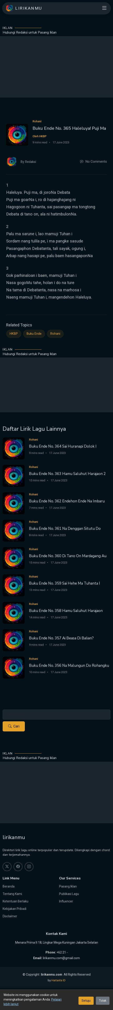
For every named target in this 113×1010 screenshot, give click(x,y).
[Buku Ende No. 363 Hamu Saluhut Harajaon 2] (14, 476)
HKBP (14, 334)
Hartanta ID (58, 980)
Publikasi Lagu (69, 893)
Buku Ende (34, 334)
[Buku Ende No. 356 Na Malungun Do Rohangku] (14, 667)
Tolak (102, 1000)
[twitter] (7, 866)
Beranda (9, 886)
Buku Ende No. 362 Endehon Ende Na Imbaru (67, 501)
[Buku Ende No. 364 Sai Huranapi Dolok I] (14, 448)
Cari (13, 726)
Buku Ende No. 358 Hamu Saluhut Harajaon (66, 610)
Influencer (66, 901)
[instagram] (29, 866)
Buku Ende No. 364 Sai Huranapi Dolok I (63, 446)
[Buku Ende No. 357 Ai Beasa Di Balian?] (14, 640)
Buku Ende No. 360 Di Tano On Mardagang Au (67, 555)
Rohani (55, 334)
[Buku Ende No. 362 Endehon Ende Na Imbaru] (14, 503)
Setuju (86, 1000)
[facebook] (18, 866)
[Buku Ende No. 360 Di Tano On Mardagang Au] (14, 558)
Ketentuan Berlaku (15, 901)
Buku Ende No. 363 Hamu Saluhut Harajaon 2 (67, 473)
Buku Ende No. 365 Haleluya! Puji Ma (69, 128)
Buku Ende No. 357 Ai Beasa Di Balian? (61, 638)
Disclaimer (10, 916)
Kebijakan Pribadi (14, 908)
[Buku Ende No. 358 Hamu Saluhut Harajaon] (14, 613)
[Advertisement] (56, 67)
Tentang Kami (12, 893)
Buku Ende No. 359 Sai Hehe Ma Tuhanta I (64, 583)
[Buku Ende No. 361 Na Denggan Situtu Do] (14, 530)
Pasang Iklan (68, 886)
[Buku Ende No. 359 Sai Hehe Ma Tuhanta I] (14, 585)
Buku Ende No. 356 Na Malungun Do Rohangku (69, 665)
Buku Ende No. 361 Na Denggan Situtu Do (65, 528)
